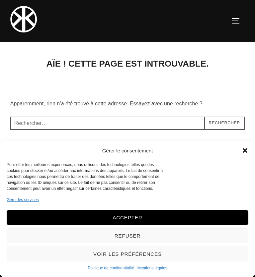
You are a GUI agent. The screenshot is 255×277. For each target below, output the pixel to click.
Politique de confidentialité (111, 268)
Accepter (127, 217)
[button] (245, 150)
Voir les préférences (127, 254)
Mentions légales (152, 268)
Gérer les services (23, 199)
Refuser (128, 236)
